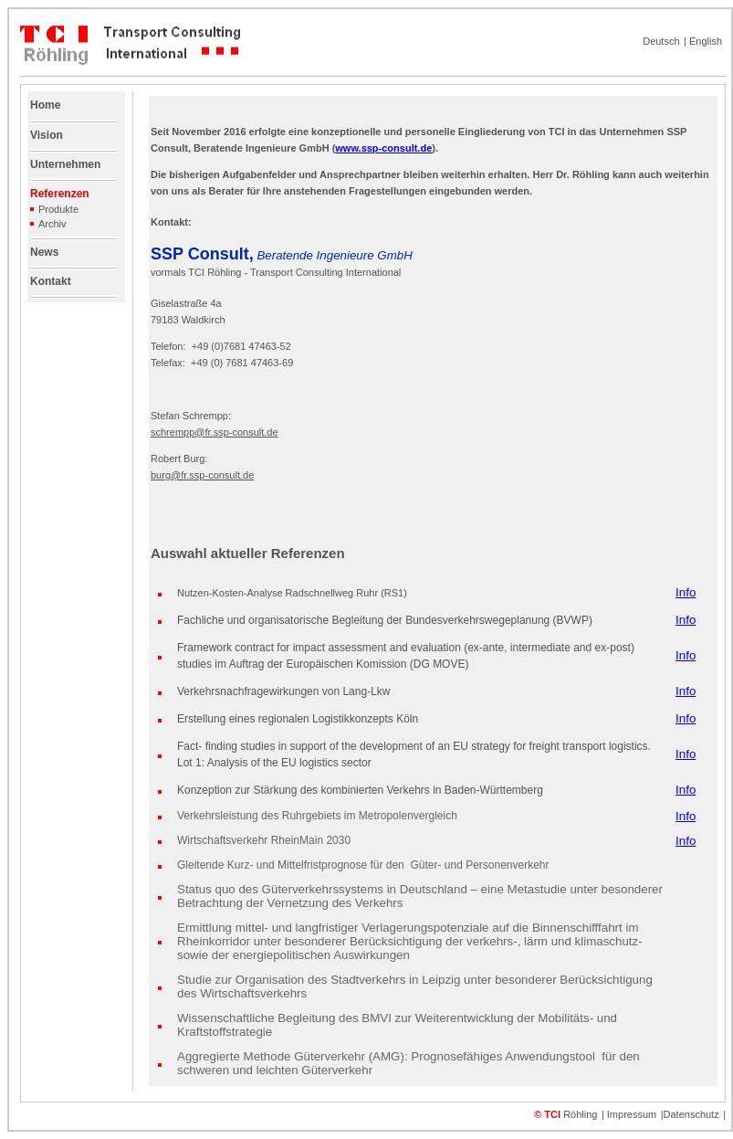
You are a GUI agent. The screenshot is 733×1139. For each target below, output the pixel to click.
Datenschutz (691, 1114)
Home (45, 105)
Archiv (48, 223)
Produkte (58, 209)
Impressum (631, 1114)
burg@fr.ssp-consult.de (202, 474)
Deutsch (661, 41)
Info (685, 592)
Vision (46, 135)
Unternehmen (65, 164)
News (44, 252)
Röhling (580, 1114)
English (705, 41)
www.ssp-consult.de (383, 147)
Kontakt (50, 281)
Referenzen (59, 193)
